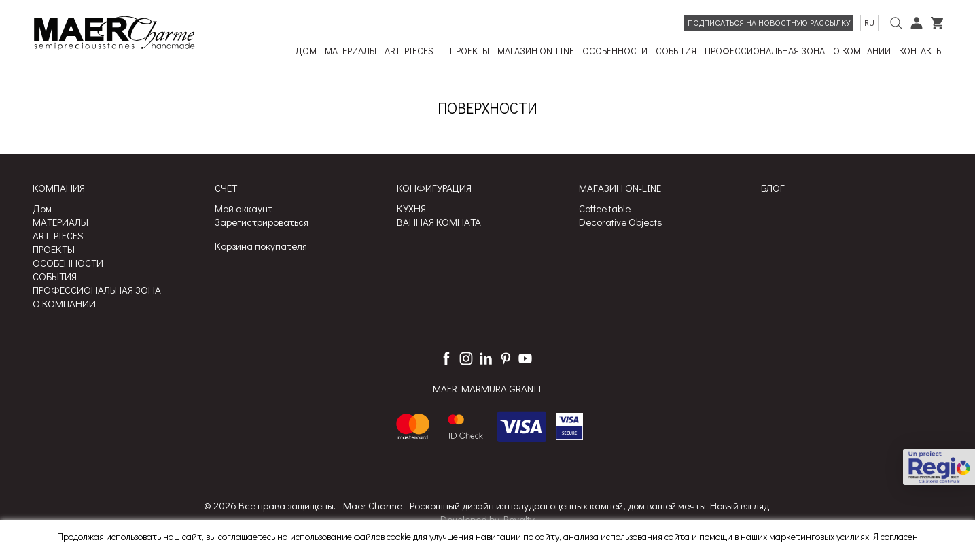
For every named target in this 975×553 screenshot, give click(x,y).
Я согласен (895, 536)
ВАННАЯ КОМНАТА (439, 222)
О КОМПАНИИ (64, 303)
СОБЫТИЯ (55, 276)
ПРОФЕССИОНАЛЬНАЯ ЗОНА (97, 290)
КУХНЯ (411, 208)
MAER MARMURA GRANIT (487, 389)
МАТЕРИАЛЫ (60, 222)
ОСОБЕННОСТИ (68, 262)
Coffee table (605, 208)
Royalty (519, 519)
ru (869, 22)
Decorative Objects (620, 222)
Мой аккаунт (243, 208)
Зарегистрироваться (261, 222)
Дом (42, 208)
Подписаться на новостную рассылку (769, 22)
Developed (463, 519)
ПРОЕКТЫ (54, 249)
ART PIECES (58, 235)
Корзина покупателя (261, 245)
